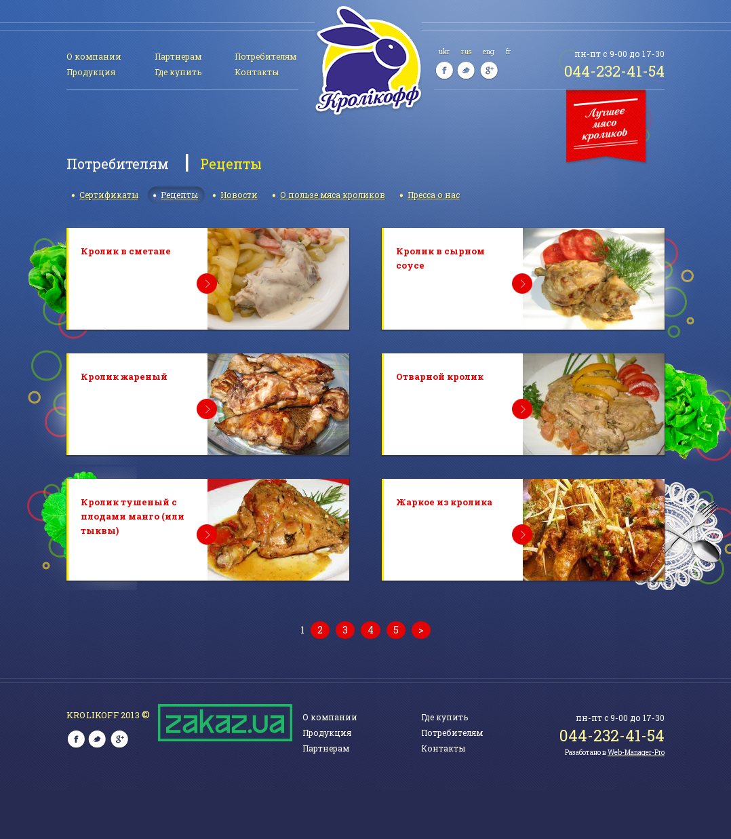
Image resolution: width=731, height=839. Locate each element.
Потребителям (265, 56)
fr (508, 51)
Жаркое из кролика (444, 502)
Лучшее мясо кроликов (608, 127)
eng (488, 51)
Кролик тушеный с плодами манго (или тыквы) (132, 516)
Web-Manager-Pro (636, 752)
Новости (239, 194)
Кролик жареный (124, 376)
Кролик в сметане (126, 251)
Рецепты (179, 194)
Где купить (178, 71)
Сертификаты (108, 194)
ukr (444, 51)
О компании (93, 56)
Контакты (257, 71)
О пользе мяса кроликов (332, 194)
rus (466, 51)
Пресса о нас (434, 194)
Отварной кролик (439, 376)
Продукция (90, 71)
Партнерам (178, 56)
